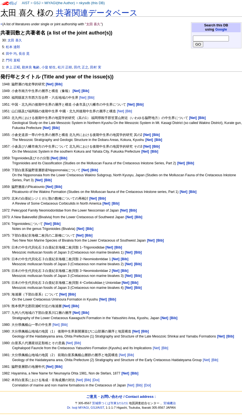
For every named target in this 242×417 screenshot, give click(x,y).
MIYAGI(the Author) (59, 3)
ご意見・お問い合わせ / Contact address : (121, 396)
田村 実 (95, 67)
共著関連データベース (97, 12)
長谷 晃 (24, 54)
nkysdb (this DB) (92, 3)
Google (221, 29)
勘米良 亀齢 (31, 67)
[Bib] (91, 98)
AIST (26, 3)
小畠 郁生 (49, 67)
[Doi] (96, 380)
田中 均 (11, 54)
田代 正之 (81, 67)
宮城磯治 (169, 403)
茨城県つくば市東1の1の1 (110, 403)
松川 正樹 (65, 67)
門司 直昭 (13, 60)
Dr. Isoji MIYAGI (78, 407)
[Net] (82, 98)
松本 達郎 (13, 47)
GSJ (36, 3)
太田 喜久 (15, 40)
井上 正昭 (13, 67)
